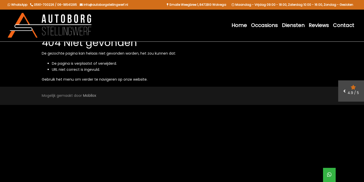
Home (239, 25)
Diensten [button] (293, 25)
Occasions (264, 25)
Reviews (319, 25)
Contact (343, 25)
